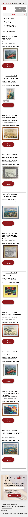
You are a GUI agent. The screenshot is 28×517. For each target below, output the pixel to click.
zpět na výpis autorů (9, 18)
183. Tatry (6, 354)
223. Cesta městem (10, 157)
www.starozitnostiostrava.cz (9, 1)
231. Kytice (6, 275)
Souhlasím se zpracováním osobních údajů (11, 491)
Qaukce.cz (24, 513)
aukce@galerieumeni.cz (17, 3)
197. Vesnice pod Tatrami (12, 433)
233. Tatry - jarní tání (11, 315)
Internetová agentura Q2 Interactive (13, 513)
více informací (8, 65)
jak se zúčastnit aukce (20, 506)
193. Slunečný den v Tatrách (10, 394)
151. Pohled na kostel (11, 78)
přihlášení (20, 8)
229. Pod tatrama (9, 236)
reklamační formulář (7, 508)
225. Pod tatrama (9, 197)
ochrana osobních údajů (7, 506)
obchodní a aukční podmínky (8, 504)
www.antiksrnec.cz (20, 1)
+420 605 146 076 (7, 3)
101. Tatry (6, 39)
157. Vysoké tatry (9, 118)
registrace (20, 11)
